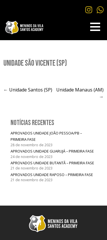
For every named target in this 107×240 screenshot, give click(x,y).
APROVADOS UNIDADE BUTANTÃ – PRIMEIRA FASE (52, 162)
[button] (95, 27)
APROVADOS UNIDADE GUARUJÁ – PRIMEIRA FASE (52, 151)
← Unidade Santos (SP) (27, 90)
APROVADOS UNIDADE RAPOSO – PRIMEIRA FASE (52, 174)
